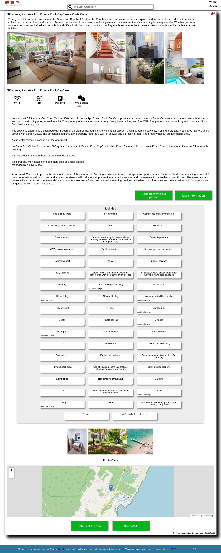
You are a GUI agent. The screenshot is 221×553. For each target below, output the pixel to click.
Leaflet (193, 516)
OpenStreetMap (206, 516)
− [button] (11, 475)
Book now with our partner (154, 195)
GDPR (173, 549)
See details (131, 526)
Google (61, 549)
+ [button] (11, 470)
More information (193, 195)
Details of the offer (90, 526)
